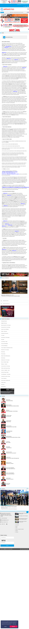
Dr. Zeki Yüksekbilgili (9, 431)
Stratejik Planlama (8, 447)
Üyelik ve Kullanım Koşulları (20, 529)
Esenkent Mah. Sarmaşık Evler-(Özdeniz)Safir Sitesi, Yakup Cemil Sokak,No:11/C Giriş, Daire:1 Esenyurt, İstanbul (6, 515)
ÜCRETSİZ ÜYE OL (25, 4)
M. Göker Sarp (8, 457)
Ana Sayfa (17, 524)
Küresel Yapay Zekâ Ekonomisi (10, 468)
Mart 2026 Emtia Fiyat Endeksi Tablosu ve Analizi (13, 437)
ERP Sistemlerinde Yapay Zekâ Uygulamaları (12, 458)
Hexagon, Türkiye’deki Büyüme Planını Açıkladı (18, 12)
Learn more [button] (14, 624)
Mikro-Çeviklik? (8, 442)
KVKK (16, 527)
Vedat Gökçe (8, 483)
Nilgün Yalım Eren (8, 462)
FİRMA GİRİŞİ (19, 4)
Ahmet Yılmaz (8, 399)
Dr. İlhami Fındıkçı (8, 415)
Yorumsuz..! (8, 484)
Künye (16, 526)
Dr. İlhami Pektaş (8, 420)
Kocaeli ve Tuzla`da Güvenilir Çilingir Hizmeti (23, 521)
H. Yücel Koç (8, 441)
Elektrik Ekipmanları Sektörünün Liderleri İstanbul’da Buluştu (23, 519)
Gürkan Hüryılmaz (8, 436)
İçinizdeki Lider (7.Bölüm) (9, 463)
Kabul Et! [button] (13, 626)
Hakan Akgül (8, 446)
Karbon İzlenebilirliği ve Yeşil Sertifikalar (12, 411)
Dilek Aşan (7, 410)
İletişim (17, 530)
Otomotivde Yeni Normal (9, 479)
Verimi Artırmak (8, 416)
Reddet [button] (5, 626)
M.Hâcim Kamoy (8, 421)
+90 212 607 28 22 (3, 518)
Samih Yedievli (8, 478)
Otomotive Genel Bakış (9, 400)
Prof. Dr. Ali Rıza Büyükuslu (10, 467)
